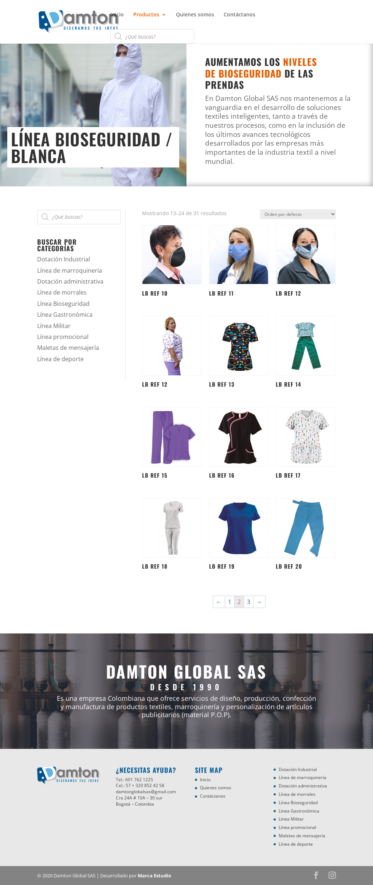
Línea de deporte (60, 359)
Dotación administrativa (70, 281)
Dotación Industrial (63, 259)
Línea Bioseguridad (63, 304)
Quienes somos (195, 15)
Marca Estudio (154, 875)
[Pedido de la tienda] (298, 214)
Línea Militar (54, 326)
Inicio (117, 15)
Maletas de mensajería (68, 348)
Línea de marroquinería (69, 270)
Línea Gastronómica (65, 315)
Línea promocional (63, 337)
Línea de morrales (62, 292)
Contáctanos (239, 15)
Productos (146, 15)
